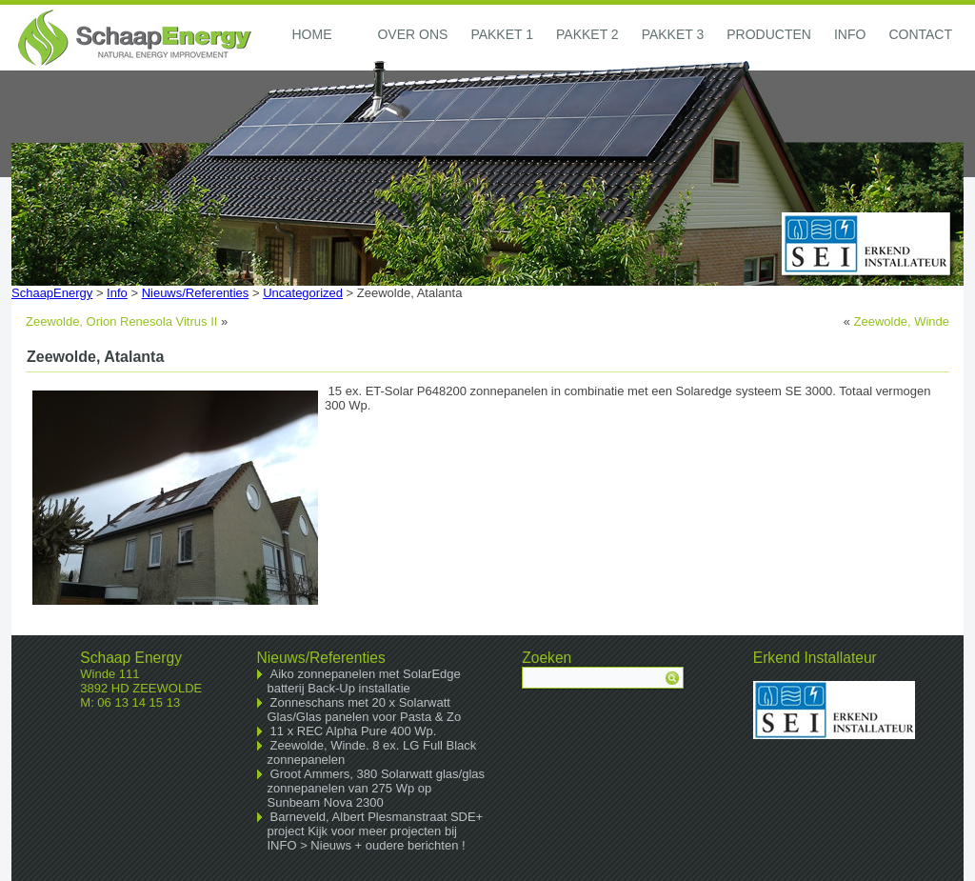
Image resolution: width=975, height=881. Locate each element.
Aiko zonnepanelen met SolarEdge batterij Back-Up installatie (364, 681)
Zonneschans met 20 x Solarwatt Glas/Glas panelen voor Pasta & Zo (365, 709)
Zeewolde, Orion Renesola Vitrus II (121, 321)
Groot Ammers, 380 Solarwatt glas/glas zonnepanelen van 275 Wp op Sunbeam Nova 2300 (377, 788)
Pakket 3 (673, 34)
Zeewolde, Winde (901, 321)
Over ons (412, 34)
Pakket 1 (501, 34)
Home (311, 34)
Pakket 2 (587, 34)
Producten (768, 34)
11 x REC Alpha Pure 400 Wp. (353, 731)
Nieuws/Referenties (195, 293)
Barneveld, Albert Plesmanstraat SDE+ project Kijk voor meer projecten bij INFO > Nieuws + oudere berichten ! (376, 831)
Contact (920, 34)
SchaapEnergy (51, 293)
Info (850, 34)
